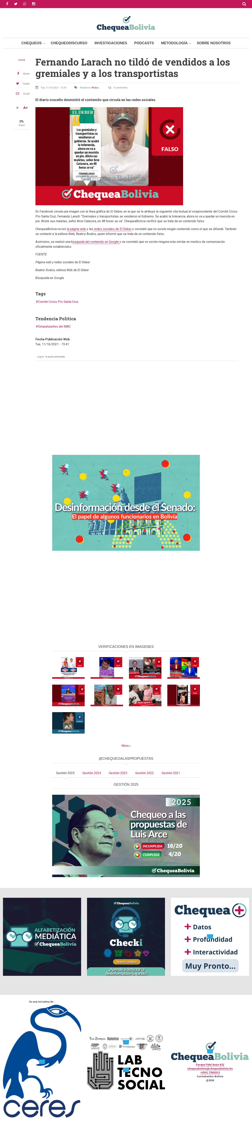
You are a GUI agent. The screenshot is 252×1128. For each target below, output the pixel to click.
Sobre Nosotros (214, 43)
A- (17, 107)
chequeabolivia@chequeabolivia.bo (210, 1068)
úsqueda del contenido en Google (96, 242)
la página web (76, 229)
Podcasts (144, 43)
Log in (40, 356)
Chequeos (31, 43)
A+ (25, 108)
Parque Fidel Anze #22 (210, 1064)
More (125, 746)
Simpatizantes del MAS (54, 326)
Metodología (174, 43)
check (21, 60)
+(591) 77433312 (210, 1072)
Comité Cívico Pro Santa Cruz (58, 302)
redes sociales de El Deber (112, 229)
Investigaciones (110, 43)
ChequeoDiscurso (69, 43)
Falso (96, 87)
